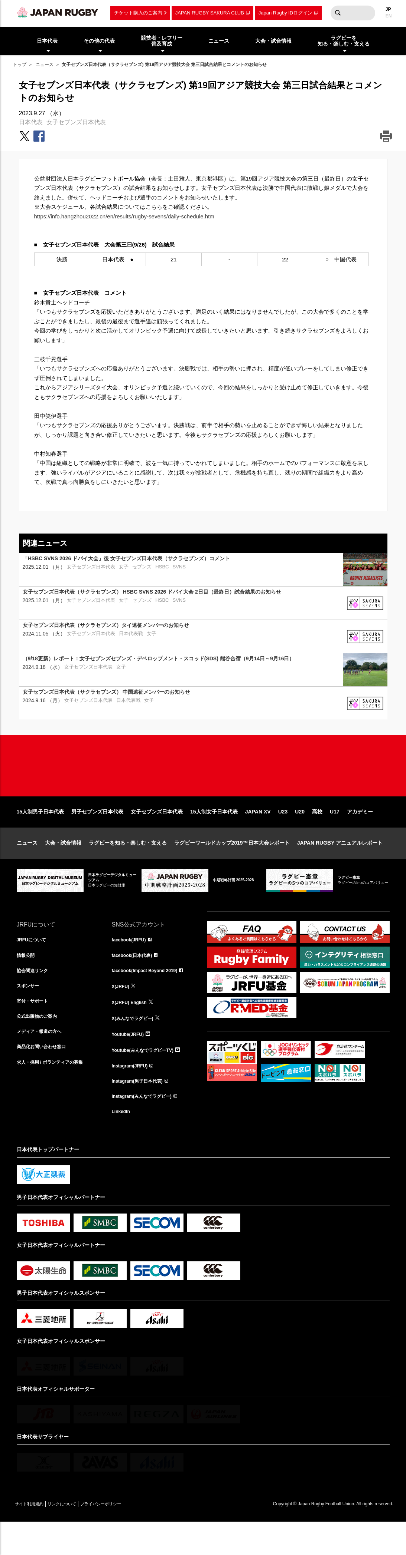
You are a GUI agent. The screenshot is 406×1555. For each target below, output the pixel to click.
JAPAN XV (258, 835)
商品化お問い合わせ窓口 (45, 1078)
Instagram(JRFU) (133, 1094)
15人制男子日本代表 (40, 835)
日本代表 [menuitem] (47, 41)
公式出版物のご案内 (40, 1046)
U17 (335, 835)
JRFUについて (34, 964)
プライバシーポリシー (126, 1536)
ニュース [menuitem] (218, 41)
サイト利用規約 (34, 1536)
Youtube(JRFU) (130, 1062)
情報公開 (27, 980)
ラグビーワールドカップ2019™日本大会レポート (232, 866)
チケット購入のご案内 (138, 13)
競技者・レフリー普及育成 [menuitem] (161, 41)
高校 (317, 835)
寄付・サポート (35, 1029)
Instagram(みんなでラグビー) (147, 1127)
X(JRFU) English (132, 1029)
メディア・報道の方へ (43, 1062)
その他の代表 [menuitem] (99, 41)
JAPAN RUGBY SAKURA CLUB (209, 13)
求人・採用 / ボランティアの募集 (55, 1094)
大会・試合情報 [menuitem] (273, 41)
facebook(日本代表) (135, 980)
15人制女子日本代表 (214, 835)
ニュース (44, 64)
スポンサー (30, 1013)
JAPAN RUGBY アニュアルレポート (340, 866)
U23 (283, 835)
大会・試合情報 (63, 866)
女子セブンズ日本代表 (76, 122)
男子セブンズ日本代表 (97, 835)
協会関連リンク (35, 997)
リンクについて (76, 1536)
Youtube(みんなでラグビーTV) (148, 1078)
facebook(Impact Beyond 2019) (150, 997)
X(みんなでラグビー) (136, 1046)
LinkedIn (122, 1143)
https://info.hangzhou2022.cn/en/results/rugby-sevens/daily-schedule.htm (124, 216)
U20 (300, 835)
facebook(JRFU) (132, 964)
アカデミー (360, 835)
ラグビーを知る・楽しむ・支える (128, 866)
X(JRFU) (122, 1013)
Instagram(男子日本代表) (141, 1111)
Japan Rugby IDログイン (285, 13)
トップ (19, 64)
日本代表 (31, 122)
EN (389, 16)
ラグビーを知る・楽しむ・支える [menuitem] (344, 41)
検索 (338, 13)
